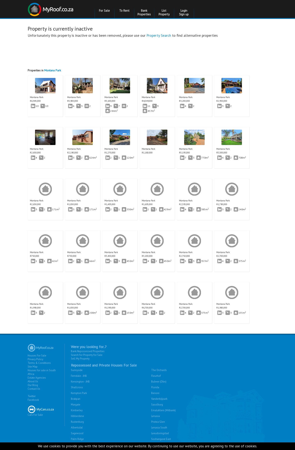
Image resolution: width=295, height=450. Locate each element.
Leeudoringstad (160, 433)
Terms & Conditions (39, 363)
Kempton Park (79, 393)
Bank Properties (144, 12)
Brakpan (75, 399)
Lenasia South (159, 427)
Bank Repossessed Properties (87, 351)
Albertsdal (77, 427)
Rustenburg (77, 422)
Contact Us (34, 389)
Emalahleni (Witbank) (163, 410)
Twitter (32, 396)
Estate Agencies (37, 377)
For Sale (104, 11)
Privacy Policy (35, 359)
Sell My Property (80, 358)
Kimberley (77, 410)
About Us (33, 381)
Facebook (33, 400)
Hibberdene (77, 416)
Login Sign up (184, 12)
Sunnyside (77, 370)
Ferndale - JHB (79, 376)
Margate (75, 404)
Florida (155, 387)
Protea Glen (158, 422)
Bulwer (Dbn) (158, 381)
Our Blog (33, 385)
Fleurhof (156, 376)
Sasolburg (157, 404)
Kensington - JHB (80, 381)
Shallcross (77, 387)
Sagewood (77, 433)
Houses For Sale (37, 355)
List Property (164, 12)
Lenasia (155, 416)
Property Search (158, 35)
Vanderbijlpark (159, 399)
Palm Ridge (77, 439)
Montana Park (52, 70)
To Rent (124, 11)
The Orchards (159, 370)
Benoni (155, 393)
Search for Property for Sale (86, 355)
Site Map (32, 366)
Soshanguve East (161, 439)
